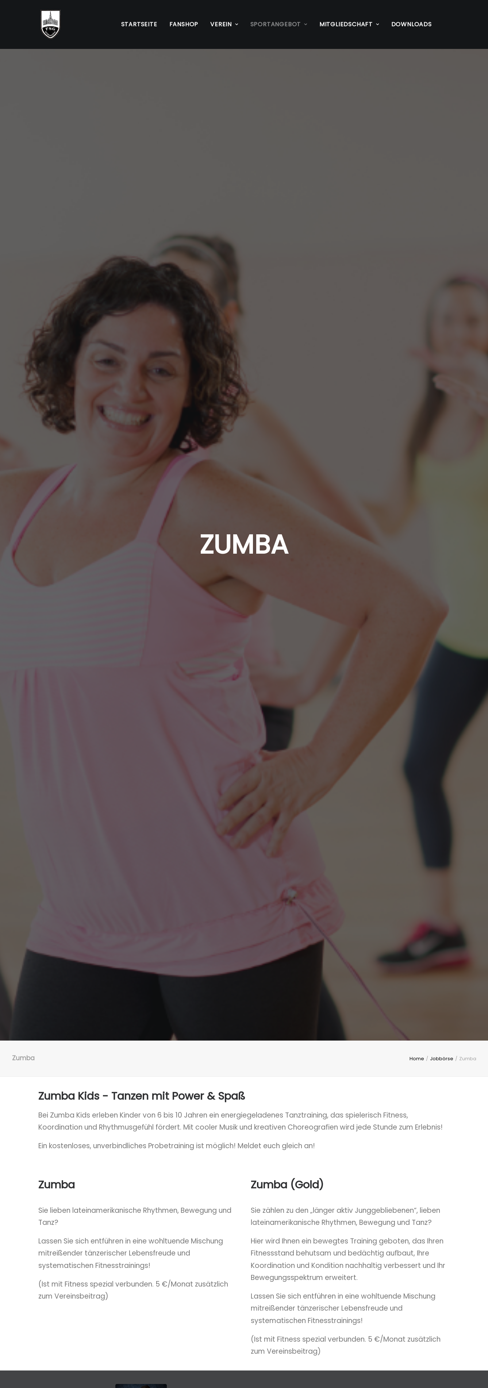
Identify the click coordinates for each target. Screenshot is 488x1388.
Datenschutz (59, 1340)
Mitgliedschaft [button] (349, 24)
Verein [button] (224, 24)
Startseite (139, 24)
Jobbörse (441, 214)
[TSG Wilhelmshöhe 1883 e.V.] (48, 24)
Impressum (57, 1328)
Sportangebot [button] (278, 24)
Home (417, 214)
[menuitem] (139, 24)
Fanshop (184, 24)
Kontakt (193, 1328)
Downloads (411, 24)
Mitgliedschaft (204, 1340)
